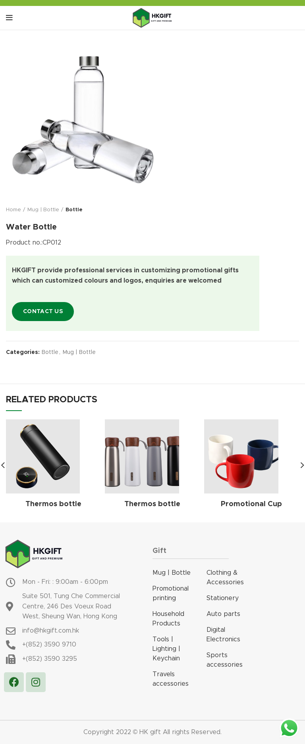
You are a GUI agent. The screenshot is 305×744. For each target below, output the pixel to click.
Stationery (223, 598)
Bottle (74, 209)
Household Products (168, 619)
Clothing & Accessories (225, 577)
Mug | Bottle (43, 209)
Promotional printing (170, 593)
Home (13, 209)
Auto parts (223, 614)
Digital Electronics (223, 635)
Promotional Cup (251, 504)
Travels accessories (170, 679)
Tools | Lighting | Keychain (166, 649)
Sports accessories (225, 660)
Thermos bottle (53, 504)
